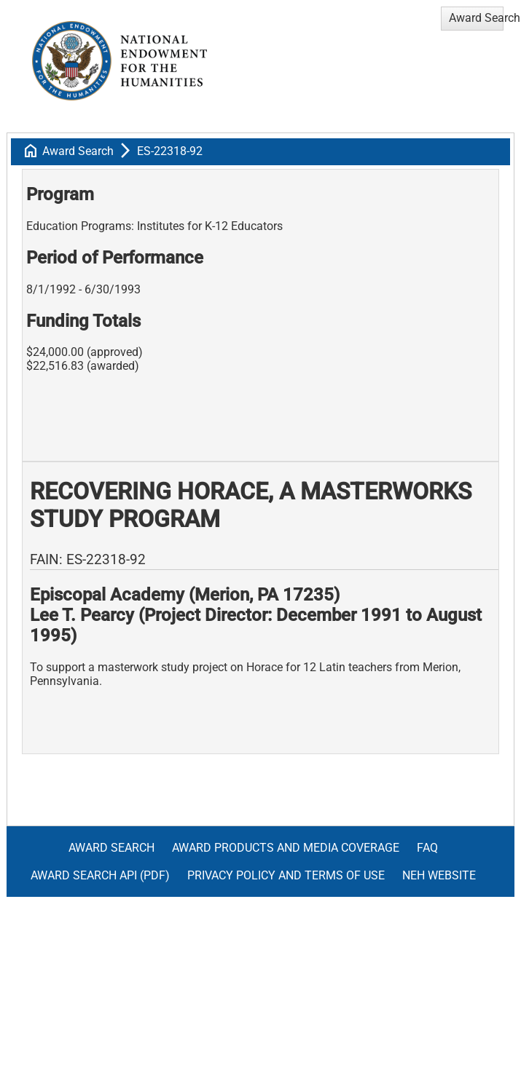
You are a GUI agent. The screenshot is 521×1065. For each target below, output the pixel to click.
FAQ (427, 848)
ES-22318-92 (170, 151)
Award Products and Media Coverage (285, 848)
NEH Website (439, 875)
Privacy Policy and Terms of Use (286, 875)
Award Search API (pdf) (100, 875)
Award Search (78, 151)
